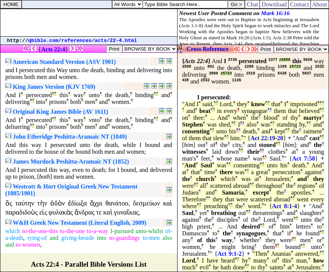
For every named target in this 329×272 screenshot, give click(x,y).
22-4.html (123, 40)
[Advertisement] (88, 22)
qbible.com (43, 40)
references (77, 40)
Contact (299, 4)
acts (101, 40)
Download (274, 4)
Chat (252, 4)
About (320, 4)
